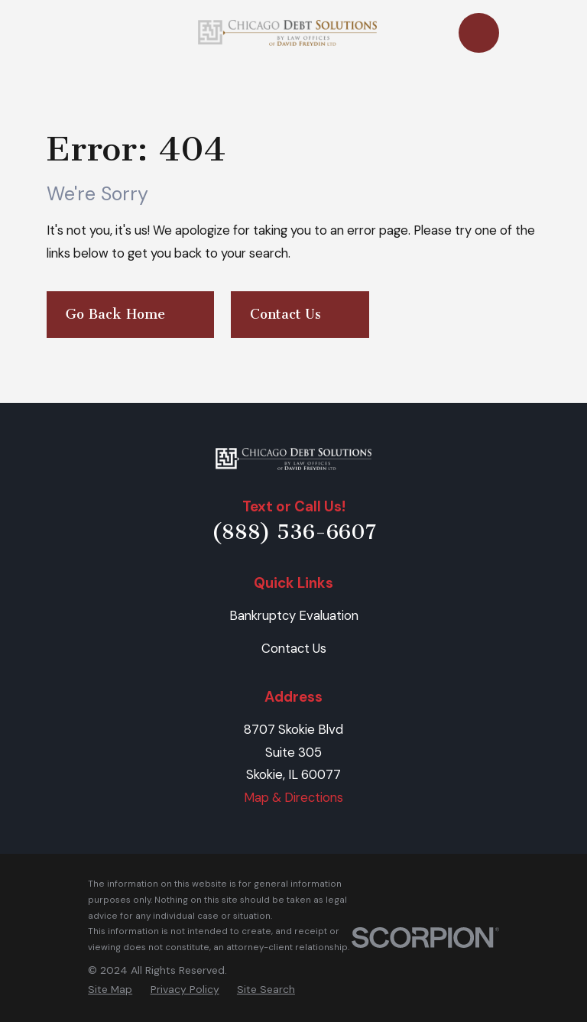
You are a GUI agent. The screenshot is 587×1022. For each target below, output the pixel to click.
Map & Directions (293, 797)
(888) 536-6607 (294, 532)
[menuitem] (110, 989)
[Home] (293, 459)
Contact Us (300, 314)
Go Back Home (130, 314)
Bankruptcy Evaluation (293, 615)
